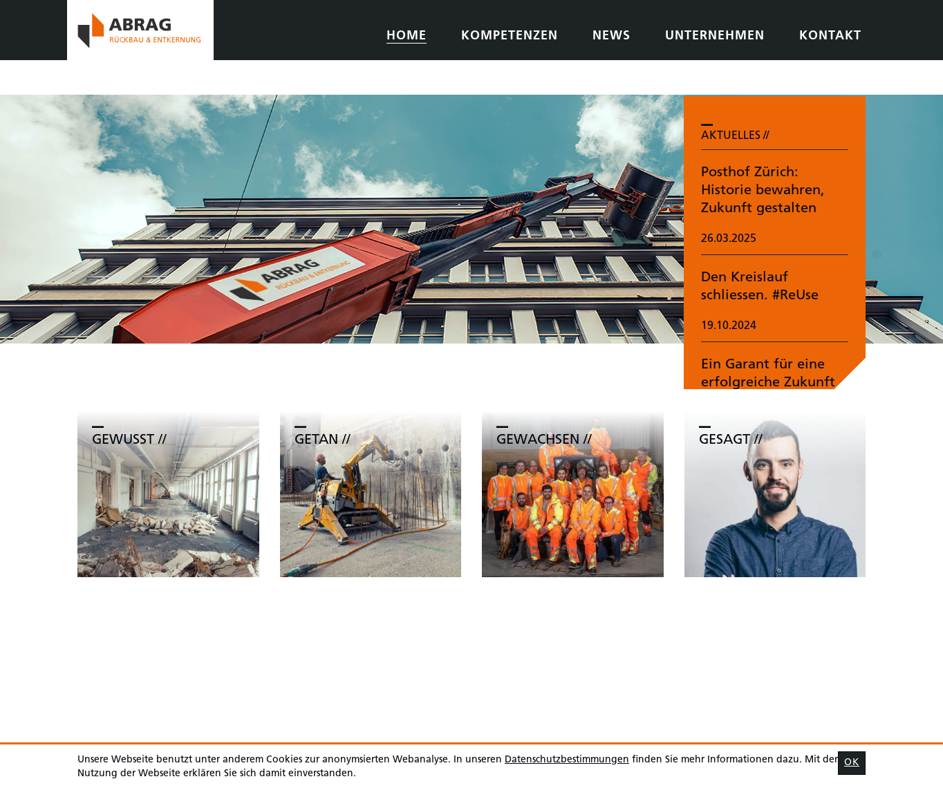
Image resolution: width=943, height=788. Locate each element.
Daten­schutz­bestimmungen (567, 760)
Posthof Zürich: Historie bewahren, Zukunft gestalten (763, 191)
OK (851, 763)
